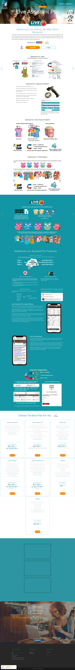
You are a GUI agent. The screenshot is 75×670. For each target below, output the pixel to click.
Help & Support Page (37, 613)
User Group (37, 640)
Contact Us (48, 652)
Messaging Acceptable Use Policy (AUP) (17, 659)
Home (27, 6)
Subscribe (12, 455)
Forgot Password (31, 653)
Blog (12, 652)
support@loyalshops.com (37, 616)
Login (48, 48)
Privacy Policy (14, 656)
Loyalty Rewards (62, 6)
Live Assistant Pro (42, 6)
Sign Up (61, 3)
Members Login (69, 3)
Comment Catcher (34, 6)
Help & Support (69, 6)
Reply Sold (50, 6)
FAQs (12, 653)
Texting (55, 6)
